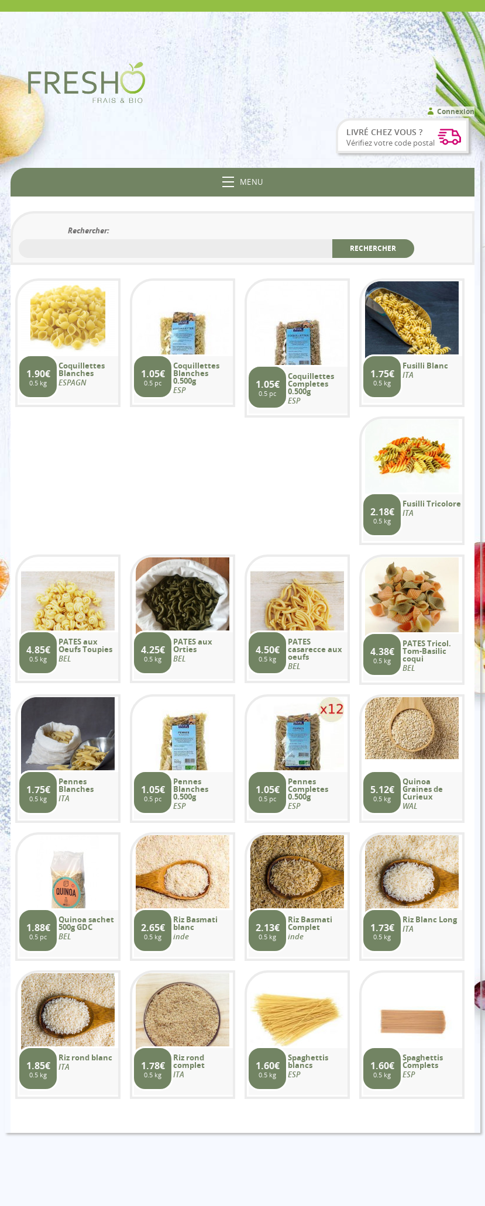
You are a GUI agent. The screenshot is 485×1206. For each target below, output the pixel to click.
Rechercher (373, 248)
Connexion (455, 111)
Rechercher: (88, 230)
